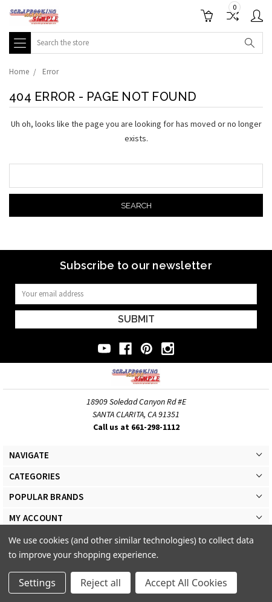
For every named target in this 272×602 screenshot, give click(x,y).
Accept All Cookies (186, 582)
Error (50, 71)
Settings (37, 582)
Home (19, 71)
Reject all (100, 582)
